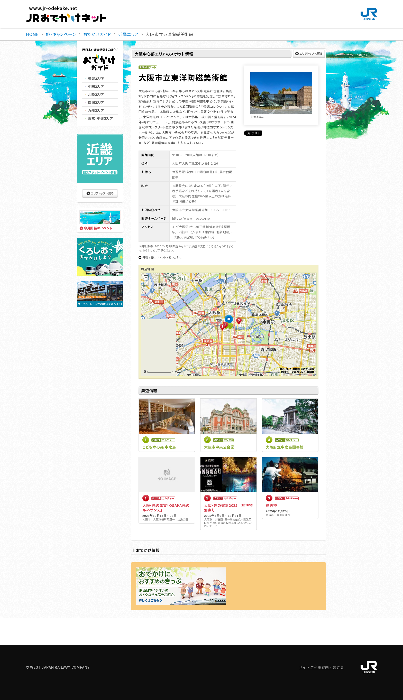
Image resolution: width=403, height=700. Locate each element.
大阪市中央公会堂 (219, 447)
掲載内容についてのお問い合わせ (162, 257)
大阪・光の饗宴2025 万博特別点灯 (228, 507)
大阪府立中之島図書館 (285, 447)
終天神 (271, 505)
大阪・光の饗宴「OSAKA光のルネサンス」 (166, 507)
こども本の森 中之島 (159, 447)
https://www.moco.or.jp (191, 218)
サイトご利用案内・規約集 (321, 667)
